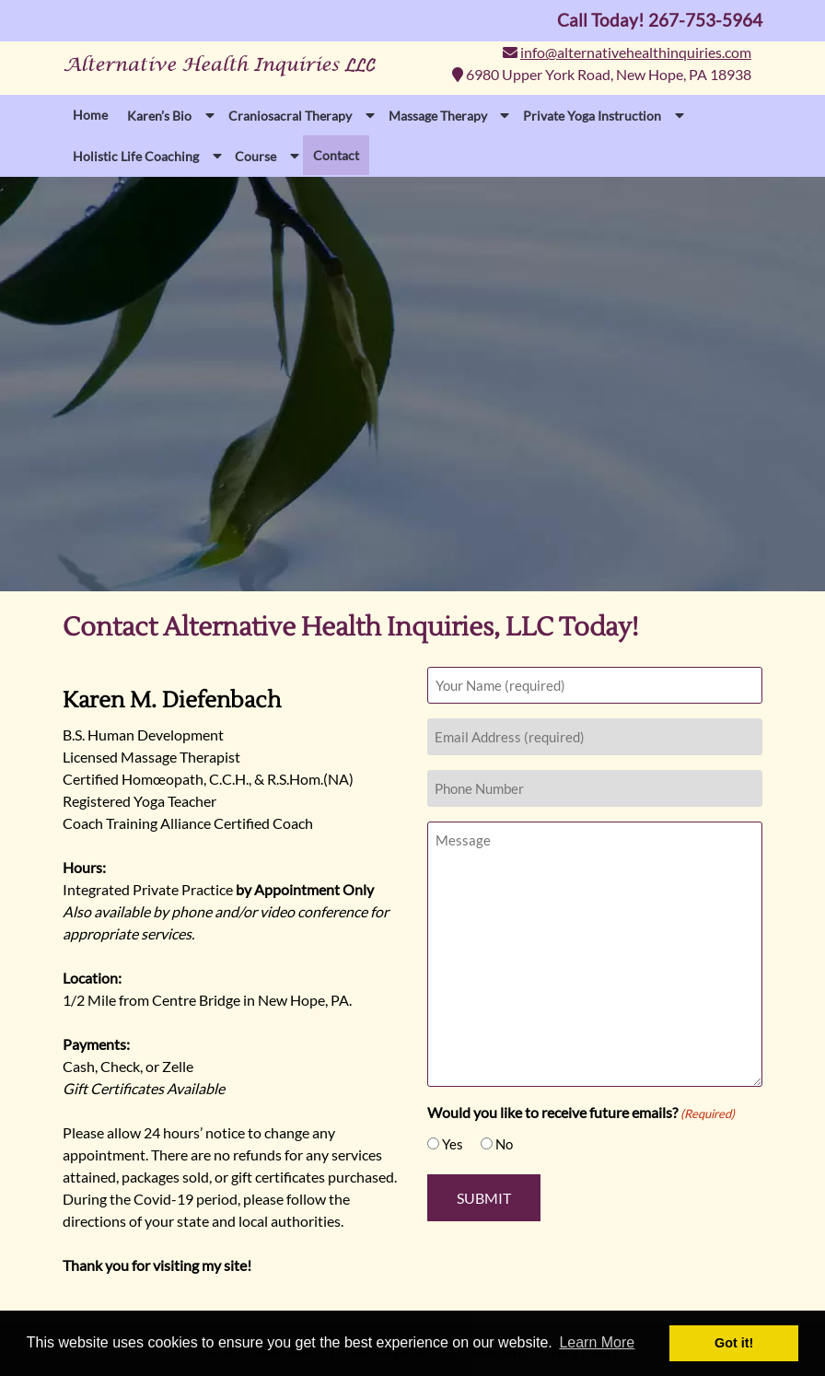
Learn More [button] (596, 1342)
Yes (452, 1144)
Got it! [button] (734, 1342)
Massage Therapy (438, 115)
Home (90, 114)
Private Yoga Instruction (592, 115)
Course (255, 156)
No (504, 1144)
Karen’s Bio (159, 115)
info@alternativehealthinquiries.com (635, 52)
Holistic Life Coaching (136, 156)
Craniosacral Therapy (290, 115)
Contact (336, 155)
